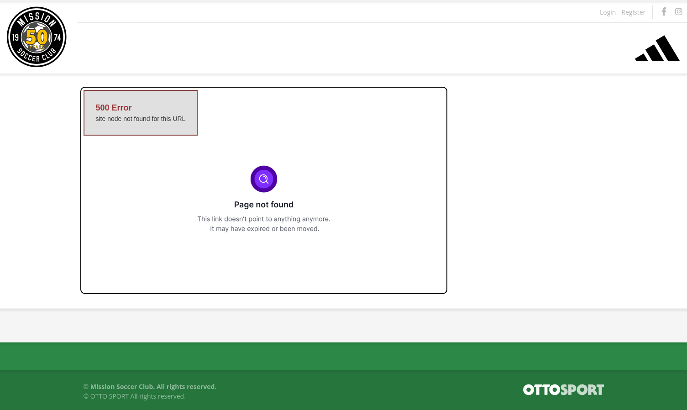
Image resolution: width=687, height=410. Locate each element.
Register (633, 12)
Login (608, 12)
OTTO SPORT (109, 396)
